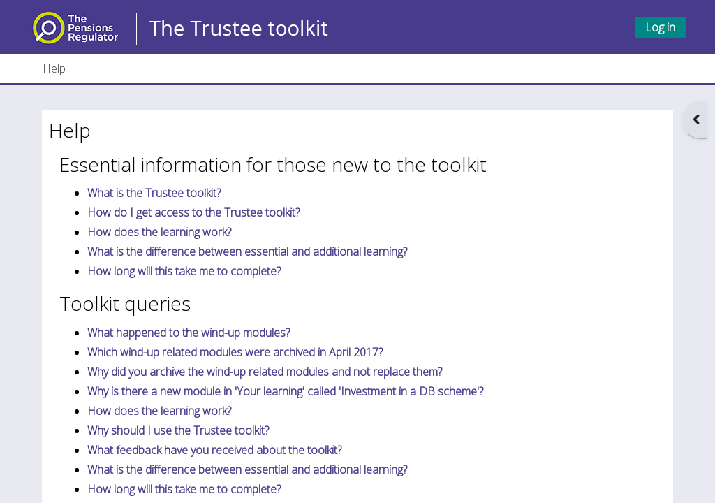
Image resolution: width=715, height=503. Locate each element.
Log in (660, 27)
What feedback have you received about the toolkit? (214, 450)
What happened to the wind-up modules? (188, 332)
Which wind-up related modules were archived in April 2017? (235, 352)
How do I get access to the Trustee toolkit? (193, 212)
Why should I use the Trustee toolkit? (178, 430)
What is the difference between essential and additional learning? (247, 251)
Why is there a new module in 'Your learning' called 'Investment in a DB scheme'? (285, 391)
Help (54, 68)
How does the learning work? (159, 232)
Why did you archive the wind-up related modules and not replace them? (264, 371)
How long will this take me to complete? (184, 271)
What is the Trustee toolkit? (154, 193)
